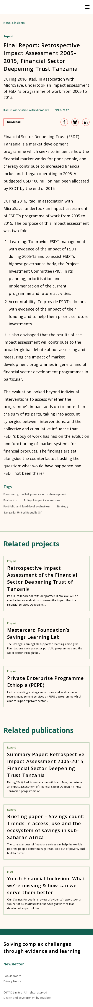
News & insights (14, 23)
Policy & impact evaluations (42, 500)
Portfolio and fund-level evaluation (26, 506)
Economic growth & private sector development (35, 494)
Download (14, 122)
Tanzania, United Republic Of (22, 512)
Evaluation (10, 500)
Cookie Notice (12, 976)
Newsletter (13, 964)
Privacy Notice (12, 981)
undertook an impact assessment (56, 208)
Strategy (62, 506)
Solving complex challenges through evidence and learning (41, 947)
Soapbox (45, 998)
